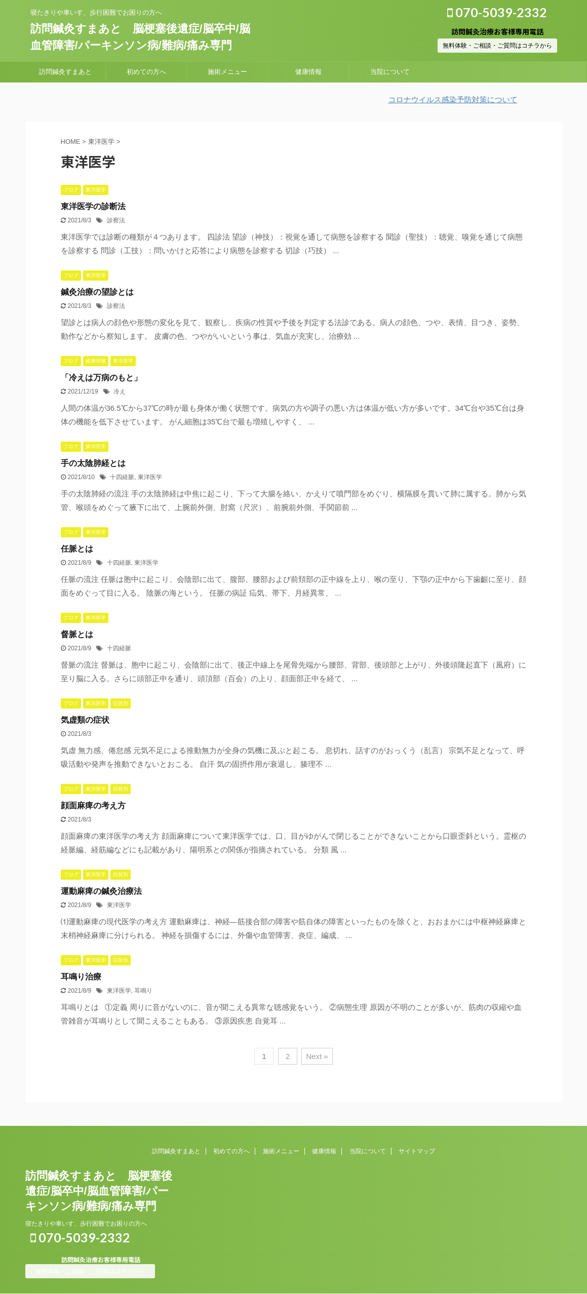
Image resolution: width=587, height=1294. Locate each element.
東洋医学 (150, 477)
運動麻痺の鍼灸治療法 (101, 891)
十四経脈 (122, 477)
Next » (317, 1056)
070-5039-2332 (497, 12)
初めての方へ (146, 71)
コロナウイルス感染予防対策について (460, 99)
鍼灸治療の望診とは (97, 292)
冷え (119, 391)
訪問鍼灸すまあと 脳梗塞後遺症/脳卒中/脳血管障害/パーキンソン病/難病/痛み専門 (98, 1190)
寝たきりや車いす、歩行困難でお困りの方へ (86, 1223)
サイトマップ (417, 1151)
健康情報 (308, 71)
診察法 (116, 220)
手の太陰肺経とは (93, 463)
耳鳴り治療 (81, 976)
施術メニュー (227, 71)
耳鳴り (143, 990)
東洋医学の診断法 (93, 206)
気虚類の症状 (85, 720)
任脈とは (77, 548)
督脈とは (77, 634)
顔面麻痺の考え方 (93, 805)
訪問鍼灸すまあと (65, 71)
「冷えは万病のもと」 (101, 377)
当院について (390, 71)
